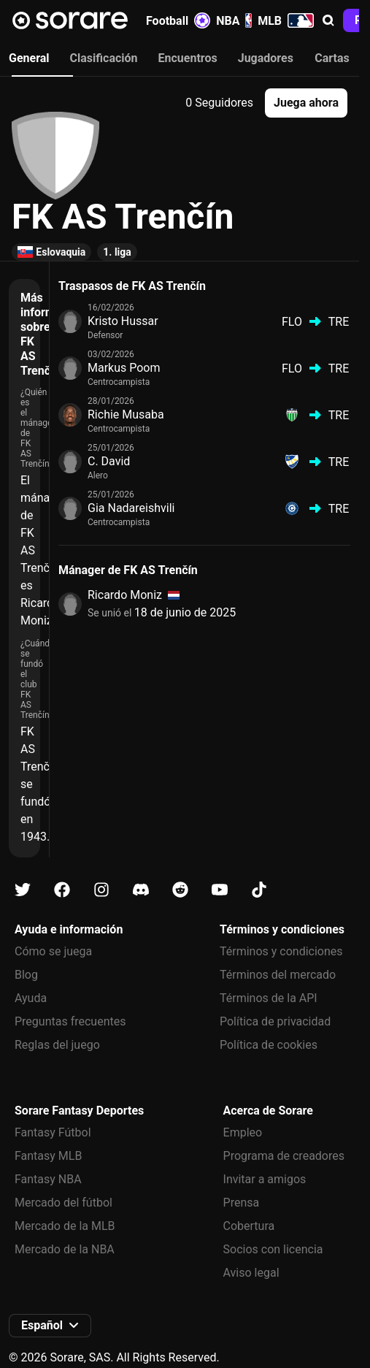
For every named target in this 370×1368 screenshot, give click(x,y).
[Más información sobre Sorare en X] (22, 890)
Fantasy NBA (48, 1179)
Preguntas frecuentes (70, 1021)
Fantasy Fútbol (53, 1132)
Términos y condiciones (281, 951)
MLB (286, 20)
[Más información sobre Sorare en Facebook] (62, 890)
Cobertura (249, 1226)
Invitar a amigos (265, 1179)
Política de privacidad (275, 1021)
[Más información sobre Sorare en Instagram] (101, 890)
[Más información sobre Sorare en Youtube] (220, 890)
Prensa (241, 1203)
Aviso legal (251, 1273)
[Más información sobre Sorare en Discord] (141, 890)
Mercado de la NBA (65, 1249)
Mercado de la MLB (65, 1226)
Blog (26, 975)
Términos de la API (268, 998)
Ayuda (31, 998)
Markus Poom (124, 368)
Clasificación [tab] (104, 58)
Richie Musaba (126, 414)
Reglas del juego (57, 1045)
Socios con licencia (273, 1249)
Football (178, 20)
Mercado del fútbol (63, 1203)
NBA (234, 20)
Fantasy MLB (48, 1156)
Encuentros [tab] (187, 58)
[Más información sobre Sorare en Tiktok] (259, 890)
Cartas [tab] (332, 58)
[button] (328, 20)
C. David (109, 461)
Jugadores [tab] (265, 58)
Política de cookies (268, 1045)
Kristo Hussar (123, 321)
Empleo (243, 1132)
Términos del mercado (278, 975)
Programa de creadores (283, 1156)
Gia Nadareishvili (131, 508)
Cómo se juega (53, 951)
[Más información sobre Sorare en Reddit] (180, 890)
